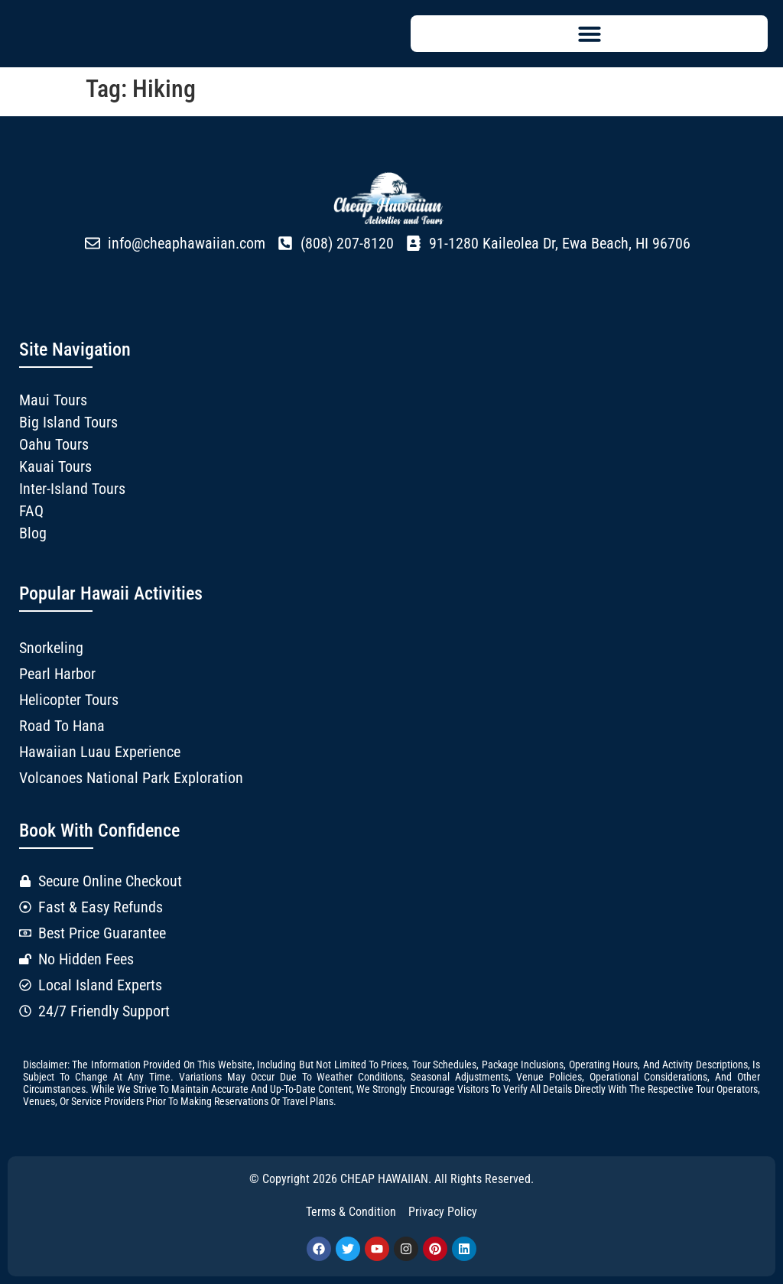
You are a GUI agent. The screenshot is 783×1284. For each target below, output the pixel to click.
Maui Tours (53, 400)
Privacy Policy (442, 1211)
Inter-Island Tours (72, 488)
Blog (33, 533)
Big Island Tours (68, 422)
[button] (589, 33)
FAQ (31, 511)
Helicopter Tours (69, 700)
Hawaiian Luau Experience (99, 752)
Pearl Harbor (57, 674)
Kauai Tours (55, 466)
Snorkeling (51, 648)
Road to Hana (62, 726)
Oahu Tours (54, 444)
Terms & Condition (351, 1211)
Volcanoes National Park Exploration (131, 778)
